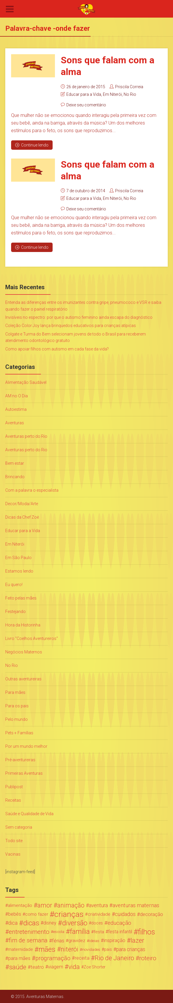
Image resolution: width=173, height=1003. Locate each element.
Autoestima (16, 409)
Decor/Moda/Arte (21, 503)
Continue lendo (32, 144)
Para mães (15, 692)
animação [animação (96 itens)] (70, 905)
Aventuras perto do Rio (26, 436)
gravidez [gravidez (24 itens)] (76, 940)
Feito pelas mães (21, 597)
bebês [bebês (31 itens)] (14, 914)
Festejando (15, 611)
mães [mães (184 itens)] (47, 949)
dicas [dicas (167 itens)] (31, 922)
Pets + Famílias (19, 732)
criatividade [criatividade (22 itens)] (99, 914)
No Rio (130, 94)
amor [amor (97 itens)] (44, 905)
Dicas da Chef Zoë (22, 517)
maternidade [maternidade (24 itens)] (20, 949)
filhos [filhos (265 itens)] (146, 931)
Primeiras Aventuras (24, 773)
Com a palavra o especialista (31, 490)
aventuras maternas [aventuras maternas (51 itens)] (136, 905)
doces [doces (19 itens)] (97, 922)
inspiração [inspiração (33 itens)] (114, 940)
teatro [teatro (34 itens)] (37, 967)
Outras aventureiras (23, 678)
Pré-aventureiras (20, 759)
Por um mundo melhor (26, 746)
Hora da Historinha (22, 624)
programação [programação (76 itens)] (52, 957)
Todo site (14, 840)
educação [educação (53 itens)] (119, 922)
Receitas (13, 800)
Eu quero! (14, 584)
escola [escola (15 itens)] (58, 931)
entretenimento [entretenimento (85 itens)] (29, 931)
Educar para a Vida (83, 94)
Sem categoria (18, 827)
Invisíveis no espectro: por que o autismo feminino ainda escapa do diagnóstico (79, 317)
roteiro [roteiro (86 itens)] (147, 957)
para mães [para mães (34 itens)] (19, 958)
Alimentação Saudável (25, 382)
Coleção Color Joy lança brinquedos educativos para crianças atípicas (70, 325)
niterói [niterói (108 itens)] (69, 949)
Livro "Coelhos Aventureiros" (31, 638)
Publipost (14, 786)
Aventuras (14, 422)
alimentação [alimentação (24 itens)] (20, 905)
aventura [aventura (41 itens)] (98, 905)
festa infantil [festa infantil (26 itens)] (120, 931)
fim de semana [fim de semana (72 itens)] (28, 940)
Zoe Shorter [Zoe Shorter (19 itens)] (94, 966)
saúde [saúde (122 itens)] (17, 966)
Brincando (15, 476)
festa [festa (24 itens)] (99, 931)
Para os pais (17, 705)
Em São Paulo (18, 557)
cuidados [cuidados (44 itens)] (125, 914)
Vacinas (12, 854)
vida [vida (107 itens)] (74, 966)
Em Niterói (112, 94)
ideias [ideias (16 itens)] (94, 940)
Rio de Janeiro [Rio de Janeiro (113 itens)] (114, 957)
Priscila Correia (129, 86)
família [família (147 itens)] (80, 931)
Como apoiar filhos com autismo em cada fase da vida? (57, 348)
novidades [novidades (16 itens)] (91, 949)
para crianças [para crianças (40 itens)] (130, 949)
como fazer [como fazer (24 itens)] (36, 914)
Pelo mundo (16, 719)
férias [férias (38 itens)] (58, 940)
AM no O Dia (16, 395)
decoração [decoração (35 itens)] (151, 914)
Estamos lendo (19, 570)
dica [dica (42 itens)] (13, 923)
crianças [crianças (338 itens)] (69, 913)
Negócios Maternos (23, 651)
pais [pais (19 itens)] (108, 949)
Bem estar (14, 463)
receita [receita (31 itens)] (82, 958)
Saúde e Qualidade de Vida (29, 813)
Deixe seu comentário (86, 104)
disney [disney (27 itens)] (49, 922)
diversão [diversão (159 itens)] (74, 922)
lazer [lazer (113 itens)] (137, 940)
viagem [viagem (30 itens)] (55, 966)
